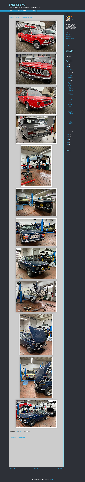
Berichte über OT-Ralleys (70, 43)
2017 (68, 141)
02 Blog (11, 10)
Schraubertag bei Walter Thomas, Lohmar (70, 101)
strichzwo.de (68, 42)
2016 (68, 142)
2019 (68, 137)
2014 (68, 145)
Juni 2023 (70, 78)
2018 (68, 139)
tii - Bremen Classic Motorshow (70, 112)
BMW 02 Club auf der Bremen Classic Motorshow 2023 (70, 117)
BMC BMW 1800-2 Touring (70, 105)
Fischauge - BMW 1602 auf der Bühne (70, 128)
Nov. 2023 (70, 70)
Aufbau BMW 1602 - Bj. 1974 (20, 10)
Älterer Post (60, 468)
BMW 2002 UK (68, 40)
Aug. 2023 (70, 75)
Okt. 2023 (70, 72)
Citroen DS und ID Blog (70, 38)
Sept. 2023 (70, 74)
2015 (68, 144)
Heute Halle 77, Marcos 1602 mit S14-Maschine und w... (70, 96)
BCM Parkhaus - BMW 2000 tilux (70, 108)
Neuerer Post (13, 468)
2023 (68, 67)
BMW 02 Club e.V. (69, 36)
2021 (68, 134)
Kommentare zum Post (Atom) (38, 471)
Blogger (51, 479)
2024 (68, 66)
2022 (68, 133)
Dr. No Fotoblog (68, 45)
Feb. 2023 (70, 85)
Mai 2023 (69, 80)
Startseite (36, 468)
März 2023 (70, 83)
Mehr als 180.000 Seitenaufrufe (70, 123)
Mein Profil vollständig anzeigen (72, 18)
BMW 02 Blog (17, 4)
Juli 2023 (69, 77)
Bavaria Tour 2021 (32, 10)
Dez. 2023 (70, 69)
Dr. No (73, 16)
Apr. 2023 (70, 82)
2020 (68, 136)
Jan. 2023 (70, 131)
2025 (68, 64)
